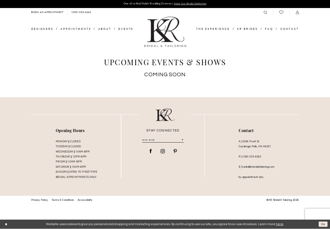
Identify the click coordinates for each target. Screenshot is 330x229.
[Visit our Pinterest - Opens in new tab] (175, 152)
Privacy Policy (39, 200)
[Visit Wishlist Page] (281, 13)
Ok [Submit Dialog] (323, 224)
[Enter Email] (163, 141)
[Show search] (265, 13)
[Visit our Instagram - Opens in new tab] (162, 152)
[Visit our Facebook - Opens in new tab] (150, 152)
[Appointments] (47, 13)
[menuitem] (47, 13)
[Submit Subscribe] (182, 140)
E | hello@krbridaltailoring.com (256, 167)
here (279, 224)
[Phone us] (81, 13)
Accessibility (85, 200)
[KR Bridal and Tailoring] (165, 32)
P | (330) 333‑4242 (250, 157)
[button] (297, 13)
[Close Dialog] (6, 224)
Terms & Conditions (63, 200)
